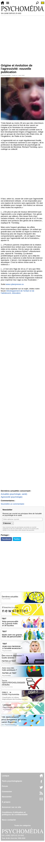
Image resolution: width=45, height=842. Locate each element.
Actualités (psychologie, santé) (14, 494)
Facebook (6, 539)
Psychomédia (6, 75)
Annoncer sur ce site (11, 807)
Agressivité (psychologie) (11, 497)
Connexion (7, 791)
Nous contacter (9, 820)
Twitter (17, 539)
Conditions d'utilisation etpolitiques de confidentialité (15, 813)
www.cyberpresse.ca (15, 284)
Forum (5, 786)
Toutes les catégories (22, 825)
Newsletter (7, 797)
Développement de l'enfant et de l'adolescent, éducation (17, 292)
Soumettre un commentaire (12, 504)
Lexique (5, 776)
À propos (6, 802)
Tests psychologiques (12, 781)
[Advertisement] (22, 39)
